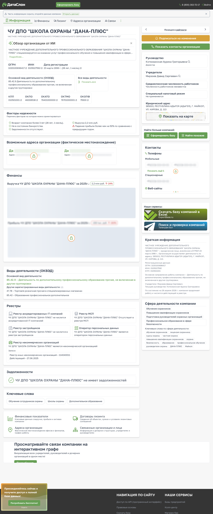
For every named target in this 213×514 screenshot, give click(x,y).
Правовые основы (126, 507)
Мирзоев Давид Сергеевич (163, 76)
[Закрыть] (206, 14)
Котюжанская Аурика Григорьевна (168, 61)
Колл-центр (171, 507)
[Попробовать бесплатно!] (24, 503)
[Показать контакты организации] (176, 47)
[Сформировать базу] (68, 4)
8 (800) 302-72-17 (191, 4)
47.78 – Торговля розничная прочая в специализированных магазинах (44, 291)
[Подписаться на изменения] (176, 38)
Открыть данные (71, 14)
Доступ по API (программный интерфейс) (139, 502)
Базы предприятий (175, 502)
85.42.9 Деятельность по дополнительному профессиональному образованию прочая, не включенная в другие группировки (40, 84)
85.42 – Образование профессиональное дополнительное (38, 295)
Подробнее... (16, 56)
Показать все (89, 82)
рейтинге (181, 29)
